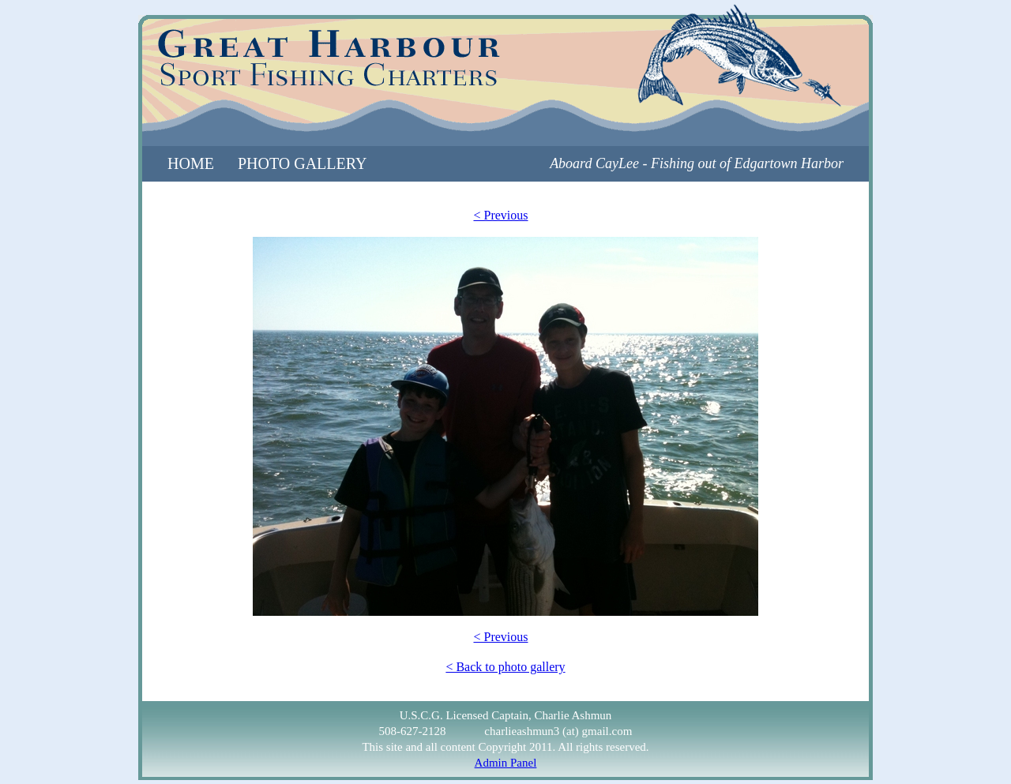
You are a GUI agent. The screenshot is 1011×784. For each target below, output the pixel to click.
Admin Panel (506, 762)
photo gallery (302, 163)
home (190, 163)
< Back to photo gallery (505, 666)
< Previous (500, 215)
